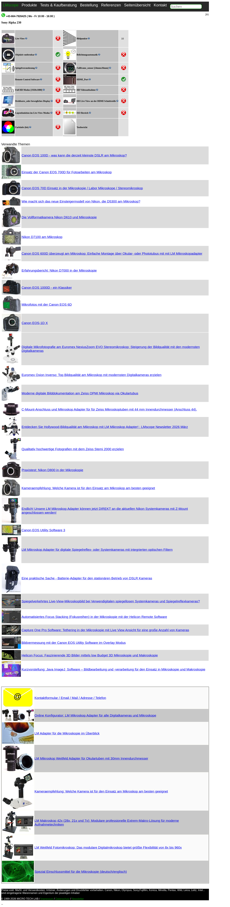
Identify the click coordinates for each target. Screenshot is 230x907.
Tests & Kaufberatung (58, 5)
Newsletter (78, 898)
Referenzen (111, 5)
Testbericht (82, 127)
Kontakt (160, 5)
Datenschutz (62, 898)
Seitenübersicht (137, 5)
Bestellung (89, 5)
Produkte (29, 5)
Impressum (47, 898)
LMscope (10, 5)
